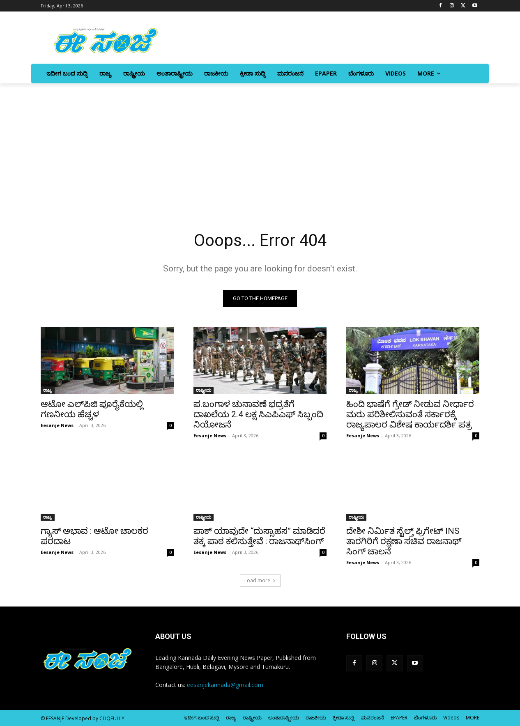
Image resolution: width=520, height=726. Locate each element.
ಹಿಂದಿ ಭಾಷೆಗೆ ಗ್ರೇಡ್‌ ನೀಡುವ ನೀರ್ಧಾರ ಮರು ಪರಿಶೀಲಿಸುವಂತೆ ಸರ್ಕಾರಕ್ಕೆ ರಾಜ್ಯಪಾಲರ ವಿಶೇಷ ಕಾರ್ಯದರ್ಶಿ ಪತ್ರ (410, 414)
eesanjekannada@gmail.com (225, 685)
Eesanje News (57, 425)
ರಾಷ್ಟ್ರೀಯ (203, 390)
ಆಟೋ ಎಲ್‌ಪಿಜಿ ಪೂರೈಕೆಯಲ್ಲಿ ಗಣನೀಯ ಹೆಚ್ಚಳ (92, 409)
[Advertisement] (260, 144)
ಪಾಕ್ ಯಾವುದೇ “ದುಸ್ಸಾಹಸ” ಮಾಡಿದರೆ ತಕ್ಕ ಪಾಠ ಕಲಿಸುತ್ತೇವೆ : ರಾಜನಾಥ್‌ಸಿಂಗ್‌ (259, 536)
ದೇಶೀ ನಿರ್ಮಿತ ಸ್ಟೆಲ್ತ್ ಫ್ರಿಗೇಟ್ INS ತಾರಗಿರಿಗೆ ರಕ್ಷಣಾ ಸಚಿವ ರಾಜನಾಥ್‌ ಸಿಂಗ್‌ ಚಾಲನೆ (404, 541)
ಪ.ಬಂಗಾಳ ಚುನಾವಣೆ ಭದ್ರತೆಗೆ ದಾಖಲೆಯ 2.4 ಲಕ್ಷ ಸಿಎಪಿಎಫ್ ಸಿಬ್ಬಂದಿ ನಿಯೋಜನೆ (258, 414)
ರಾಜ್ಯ (47, 390)
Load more (260, 580)
